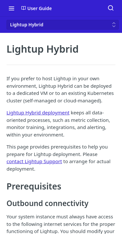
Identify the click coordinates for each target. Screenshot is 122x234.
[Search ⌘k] (110, 8)
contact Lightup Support (34, 161)
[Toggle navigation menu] (11, 8)
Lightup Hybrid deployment (38, 112)
